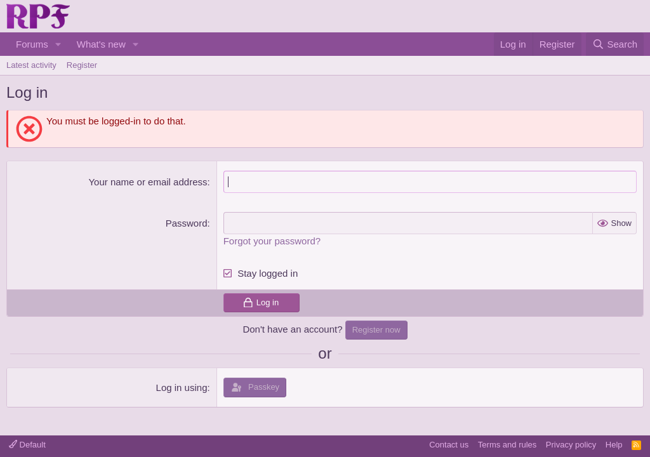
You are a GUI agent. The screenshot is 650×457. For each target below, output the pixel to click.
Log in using (182, 387)
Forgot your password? (272, 240)
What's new (101, 44)
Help (614, 444)
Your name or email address (147, 181)
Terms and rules (507, 444)
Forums (32, 44)
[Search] (615, 44)
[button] (58, 44)
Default (27, 444)
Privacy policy (571, 444)
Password (187, 223)
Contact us (448, 444)
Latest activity (31, 65)
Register (82, 65)
